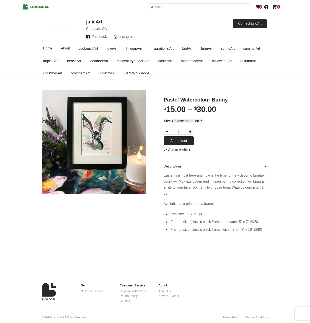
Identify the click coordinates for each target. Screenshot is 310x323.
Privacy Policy (230, 317)
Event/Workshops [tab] (135, 73)
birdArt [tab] (187, 48)
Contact (125, 301)
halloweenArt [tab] (222, 61)
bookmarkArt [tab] (88, 48)
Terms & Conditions (256, 317)
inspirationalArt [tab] (162, 48)
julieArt (94, 22)
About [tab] (65, 48)
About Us (164, 291)
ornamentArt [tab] (80, 73)
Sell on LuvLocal (92, 291)
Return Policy (129, 296)
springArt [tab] (228, 48)
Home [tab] (47, 48)
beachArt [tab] (74, 61)
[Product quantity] (178, 131)
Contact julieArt (250, 23)
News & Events (168, 296)
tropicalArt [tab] (51, 61)
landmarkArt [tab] (99, 61)
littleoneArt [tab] (134, 48)
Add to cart (178, 141)
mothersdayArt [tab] (192, 61)
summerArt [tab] (251, 48)
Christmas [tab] (106, 73)
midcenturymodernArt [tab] (133, 61)
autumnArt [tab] (248, 61)
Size (167, 121)
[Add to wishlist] (177, 150)
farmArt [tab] (206, 48)
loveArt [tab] (112, 48)
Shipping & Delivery (133, 291)
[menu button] (285, 6)
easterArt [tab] (165, 61)
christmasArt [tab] (52, 73)
